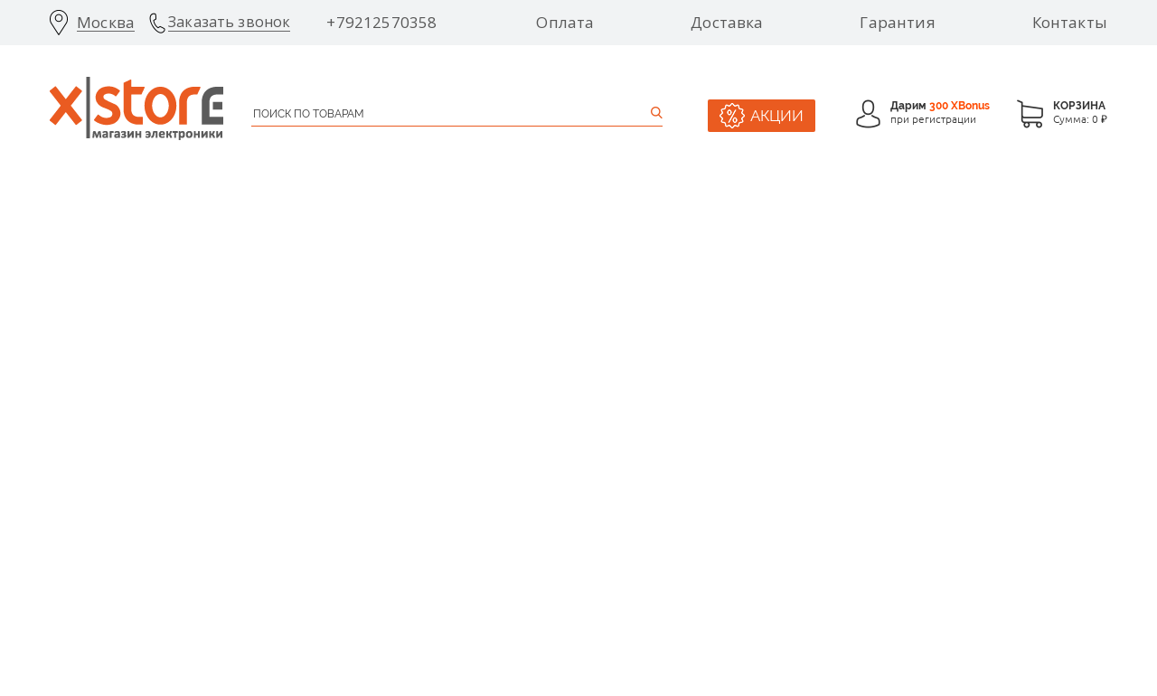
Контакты (1069, 23)
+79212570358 (381, 23)
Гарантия (897, 23)
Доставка (727, 23)
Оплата (565, 23)
